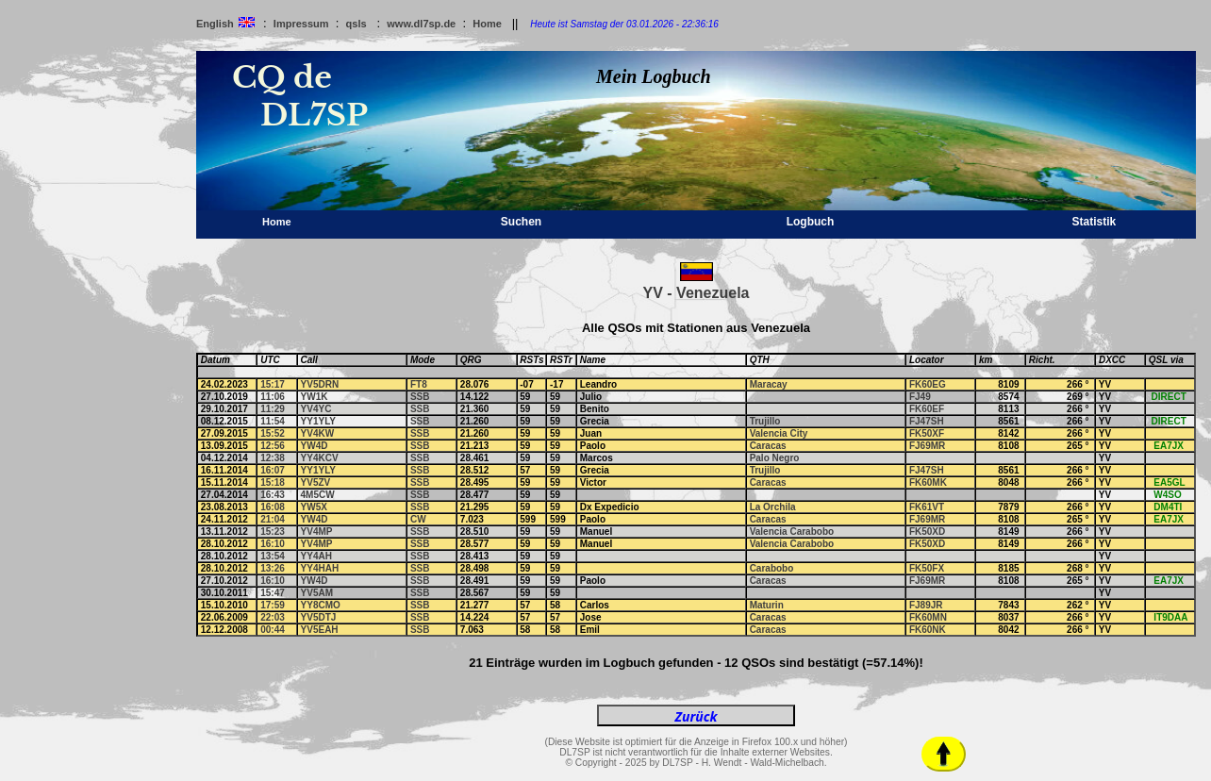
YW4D (314, 445)
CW (418, 519)
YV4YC (316, 409)
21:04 (272, 519)
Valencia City (779, 433)
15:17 (272, 384)
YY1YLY (318, 421)
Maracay (769, 384)
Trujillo (765, 421)
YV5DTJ (319, 617)
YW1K (314, 396)
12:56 (272, 445)
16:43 (272, 495)
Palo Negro (775, 458)
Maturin (767, 605)
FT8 (418, 384)
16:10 (272, 544)
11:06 (272, 396)
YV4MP (317, 531)
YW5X (314, 507)
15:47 (272, 593)
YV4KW (318, 433)
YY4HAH (320, 568)
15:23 (272, 531)
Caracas (768, 445)
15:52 (272, 433)
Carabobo (772, 568)
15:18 (272, 482)
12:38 (272, 458)
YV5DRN (320, 384)
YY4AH (316, 556)
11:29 (272, 409)
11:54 (272, 421)
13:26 (272, 568)
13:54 (272, 556)
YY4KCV (320, 458)
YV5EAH (320, 629)
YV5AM (317, 593)
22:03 (272, 617)
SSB (420, 396)
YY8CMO (320, 605)
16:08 (272, 507)
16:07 (272, 470)
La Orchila (773, 507)
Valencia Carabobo (792, 531)
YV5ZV (316, 482)
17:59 (272, 605)
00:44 (272, 629)
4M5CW (318, 495)
